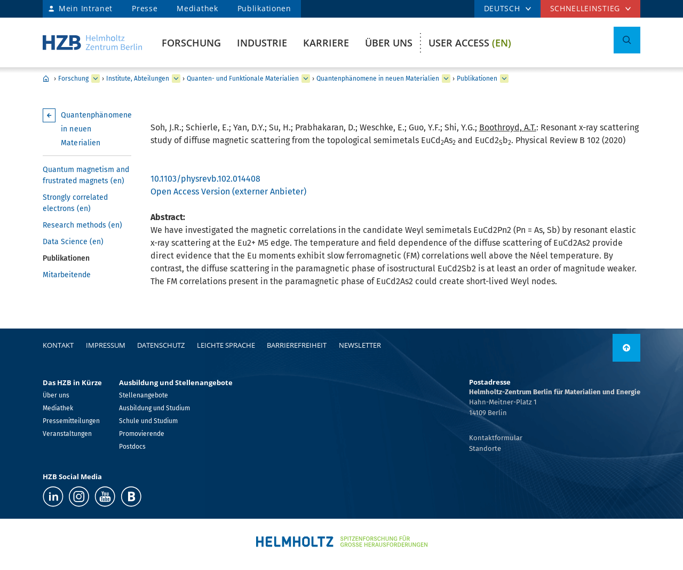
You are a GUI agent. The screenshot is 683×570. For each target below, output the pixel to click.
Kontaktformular (495, 438)
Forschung (191, 42)
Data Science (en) (73, 241)
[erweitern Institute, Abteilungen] (176, 78)
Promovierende (141, 434)
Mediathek (197, 8)
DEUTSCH (502, 8)
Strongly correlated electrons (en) (75, 203)
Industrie (262, 42)
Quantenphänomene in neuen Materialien (377, 78)
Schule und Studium (148, 421)
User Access (469, 42)
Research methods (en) (82, 225)
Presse (144, 8)
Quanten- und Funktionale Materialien (243, 78)
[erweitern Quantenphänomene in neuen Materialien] (446, 78)
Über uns (388, 42)
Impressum (105, 345)
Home (46, 78)
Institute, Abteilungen (137, 78)
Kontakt (58, 345)
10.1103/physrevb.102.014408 (205, 179)
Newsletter (360, 345)
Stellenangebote (143, 395)
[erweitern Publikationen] (504, 78)
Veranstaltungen (67, 434)
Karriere (326, 42)
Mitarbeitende (67, 274)
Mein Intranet (86, 8)
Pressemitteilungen (71, 421)
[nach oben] (626, 348)
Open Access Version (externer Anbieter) (228, 191)
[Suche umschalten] (627, 40)
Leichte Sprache (226, 345)
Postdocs (132, 446)
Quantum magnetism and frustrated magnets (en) (86, 175)
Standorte (485, 448)
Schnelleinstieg (585, 8)
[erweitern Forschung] (95, 78)
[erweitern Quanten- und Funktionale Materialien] (305, 78)
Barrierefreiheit (297, 345)
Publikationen (264, 8)
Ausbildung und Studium (154, 408)
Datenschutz (161, 345)
